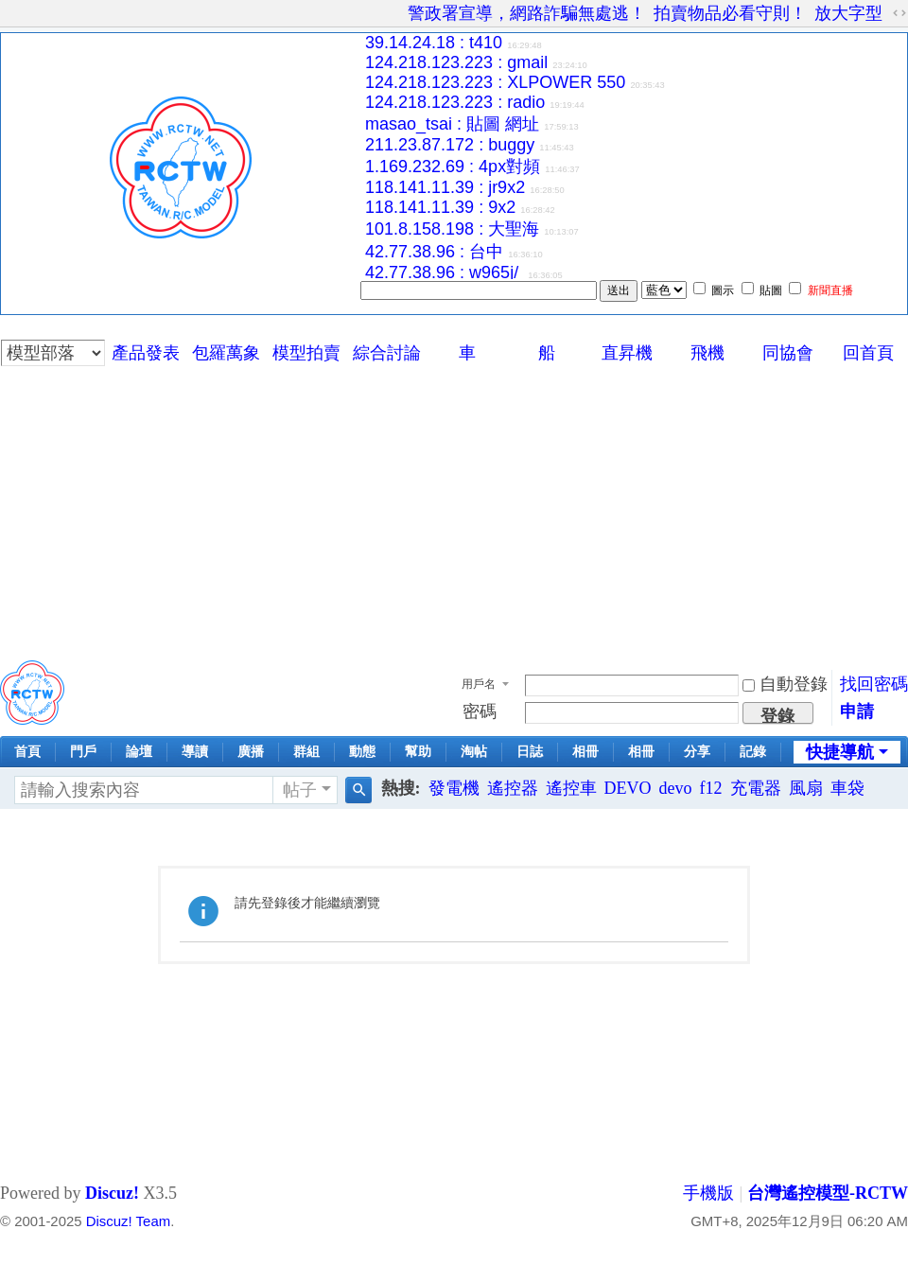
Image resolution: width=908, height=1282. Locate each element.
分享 (697, 752)
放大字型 (848, 13)
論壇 (139, 752)
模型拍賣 (306, 352)
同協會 (787, 352)
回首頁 (868, 352)
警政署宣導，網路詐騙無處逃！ (527, 13)
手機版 (708, 1193)
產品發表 (146, 352)
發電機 (454, 788)
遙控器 (512, 788)
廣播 (250, 752)
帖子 (300, 790)
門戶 (83, 752)
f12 (711, 788)
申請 (857, 711)
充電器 (755, 788)
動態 (362, 752)
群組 (306, 752)
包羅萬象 (226, 352)
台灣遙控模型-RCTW (827, 1193)
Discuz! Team (128, 1221)
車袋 (847, 788)
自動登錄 (785, 684)
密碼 (480, 711)
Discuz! (112, 1193)
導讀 (195, 752)
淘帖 (474, 752)
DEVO (628, 788)
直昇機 (627, 352)
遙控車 (571, 788)
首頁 (27, 752)
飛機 (707, 352)
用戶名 (479, 684)
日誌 (529, 752)
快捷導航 (840, 752)
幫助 (418, 752)
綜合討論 (387, 352)
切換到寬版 (899, 13)
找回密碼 (874, 684)
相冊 (585, 752)
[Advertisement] (454, 509)
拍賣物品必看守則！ (730, 13)
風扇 (806, 788)
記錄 (753, 752)
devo (675, 788)
